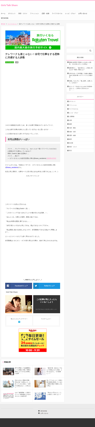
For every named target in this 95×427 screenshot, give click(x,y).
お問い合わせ (82, 13)
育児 (70, 150)
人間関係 (71, 116)
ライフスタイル (57, 13)
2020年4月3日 (51, 158)
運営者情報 (4, 18)
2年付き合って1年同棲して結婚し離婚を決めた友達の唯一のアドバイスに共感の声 (81, 75)
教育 (70, 139)
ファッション (34, 13)
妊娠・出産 (72, 131)
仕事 (17, 62)
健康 (70, 124)
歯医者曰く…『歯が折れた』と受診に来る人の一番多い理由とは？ (80, 68)
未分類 (71, 143)
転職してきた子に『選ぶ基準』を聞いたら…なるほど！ (80, 82)
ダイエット (12, 13)
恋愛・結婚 (45, 13)
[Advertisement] (32, 190)
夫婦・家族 (72, 128)
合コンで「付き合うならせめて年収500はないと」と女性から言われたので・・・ (80, 88)
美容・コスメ (22, 13)
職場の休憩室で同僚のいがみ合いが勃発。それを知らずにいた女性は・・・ (80, 63)
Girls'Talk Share (9, 5)
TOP (3, 24)
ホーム (3, 13)
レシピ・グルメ (70, 13)
